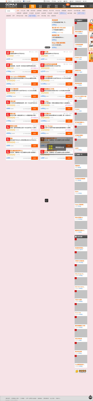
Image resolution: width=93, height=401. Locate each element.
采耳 (38, 15)
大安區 (8, 11)
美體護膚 (64, 10)
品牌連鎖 (39, 10)
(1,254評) (18, 154)
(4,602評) (52, 68)
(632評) (51, 130)
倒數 (28, 10)
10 (75, 139)
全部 (18, 10)
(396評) (17, 130)
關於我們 (8, 398)
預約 (60, 1)
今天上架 (23, 10)
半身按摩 (50, 13)
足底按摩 (56, 13)
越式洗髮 (70, 13)
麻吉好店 (79, 1)
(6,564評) (18, 68)
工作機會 (22, 398)
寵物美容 (53, 15)
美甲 (13, 15)
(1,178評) (52, 105)
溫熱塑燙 (8, 15)
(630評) (17, 117)
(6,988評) (18, 55)
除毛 (48, 15)
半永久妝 (57, 10)
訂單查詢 (47, 1)
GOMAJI (11, 5)
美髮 (75, 13)
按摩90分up (63, 13)
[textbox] (77, 6)
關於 (66, 1)
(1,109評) (52, 92)
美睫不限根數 (32, 15)
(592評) (17, 142)
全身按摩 (43, 13)
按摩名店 (45, 10)
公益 (85, 1)
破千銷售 (8, 77)
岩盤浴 (83, 10)
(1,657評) (52, 80)
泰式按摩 (37, 13)
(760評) (51, 117)
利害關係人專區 (15, 398)
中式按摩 (31, 13)
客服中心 (58, 398)
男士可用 (51, 10)
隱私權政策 (46, 398)
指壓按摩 (19, 13)
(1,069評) (18, 105)
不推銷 (35, 68)
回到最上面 (90, 397)
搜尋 (86, 6)
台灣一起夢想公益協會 (31, 398)
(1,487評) (18, 80)
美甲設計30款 (19, 15)
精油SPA (70, 10)
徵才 (72, 1)
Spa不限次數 (77, 10)
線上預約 (52, 398)
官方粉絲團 (27, 1)
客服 (55, 1)
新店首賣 (33, 10)
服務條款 (40, 398)
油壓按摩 (25, 13)
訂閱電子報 (18, 1)
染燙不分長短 (81, 13)
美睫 (26, 15)
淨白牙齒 (43, 15)
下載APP (9, 1)
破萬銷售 (8, 52)
